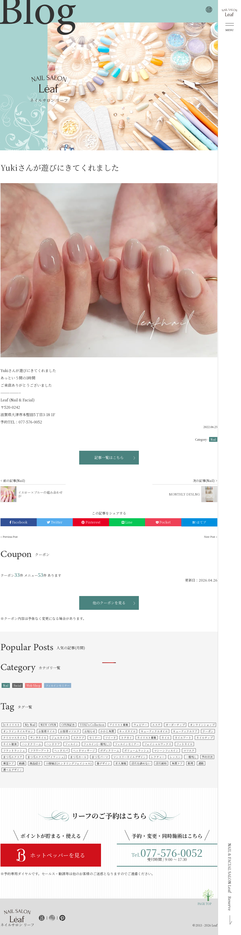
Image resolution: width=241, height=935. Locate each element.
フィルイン (71, 744)
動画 (22, 763)
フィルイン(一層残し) (96, 744)
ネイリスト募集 (146, 737)
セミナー (94, 737)
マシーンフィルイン (166, 750)
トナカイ (126, 737)
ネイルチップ (204, 737)
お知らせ (89, 731)
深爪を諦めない (141, 763)
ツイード (110, 737)
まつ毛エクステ (12, 757)
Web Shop (33, 685)
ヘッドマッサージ (84, 750)
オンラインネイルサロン (18, 731)
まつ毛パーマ (100, 757)
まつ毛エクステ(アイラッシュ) (46, 757)
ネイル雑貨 (10, 744)
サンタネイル (38, 737)
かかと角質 (107, 731)
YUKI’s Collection (92, 725)
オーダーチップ (175, 725)
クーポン (207, 731)
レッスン (175, 757)
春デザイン (103, 763)
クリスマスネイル (14, 737)
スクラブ (78, 737)
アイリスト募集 (118, 725)
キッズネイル (127, 731)
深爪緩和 (161, 763)
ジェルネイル (59, 737)
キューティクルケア (185, 731)
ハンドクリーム (31, 744)
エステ (156, 725)
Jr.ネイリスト (11, 725)
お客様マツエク (69, 731)
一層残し (191, 757)
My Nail (30, 725)
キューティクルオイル (154, 731)
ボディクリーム (109, 750)
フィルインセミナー (57, 685)
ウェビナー (140, 725)
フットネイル (184, 744)
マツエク (188, 750)
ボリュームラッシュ (136, 750)
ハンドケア (53, 744)
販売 (190, 763)
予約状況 (207, 757)
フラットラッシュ (14, 750)
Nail (213, 439)
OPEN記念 (68, 725)
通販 (201, 763)
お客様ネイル (46, 731)
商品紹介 (35, 763)
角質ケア (177, 763)
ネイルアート (183, 737)
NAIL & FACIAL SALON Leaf (229, 877)
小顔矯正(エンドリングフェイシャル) (69, 763)
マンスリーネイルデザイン (129, 757)
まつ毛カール (78, 757)
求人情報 (120, 763)
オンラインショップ (202, 725)
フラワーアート (39, 750)
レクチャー (158, 757)
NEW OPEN (48, 725)
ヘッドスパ (61, 750)
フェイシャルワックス (157, 744)
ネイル (165, 737)
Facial (17, 685)
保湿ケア (8, 763)
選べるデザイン (12, 770)
